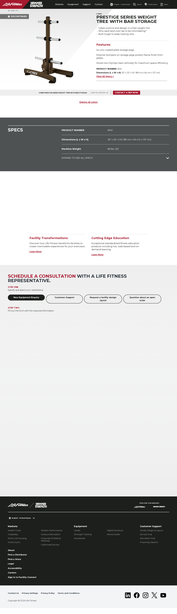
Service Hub (146, 535)
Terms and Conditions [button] (19, 602)
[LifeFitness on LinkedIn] (128, 600)
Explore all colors (88, 102)
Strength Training (83, 535)
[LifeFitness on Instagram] (145, 600)
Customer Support (64, 298)
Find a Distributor (18, 555)
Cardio (77, 531)
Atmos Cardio (113, 535)
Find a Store (15, 560)
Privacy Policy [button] (50, 598)
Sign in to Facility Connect (18, 580)
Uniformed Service (50, 545)
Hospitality (13, 535)
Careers (12, 574)
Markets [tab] (56, 4)
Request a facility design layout (103, 299)
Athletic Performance (51, 531)
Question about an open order (142, 299)
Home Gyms (14, 543)
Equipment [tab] (70, 4)
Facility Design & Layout (151, 531)
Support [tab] (84, 4)
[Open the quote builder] (150, 4)
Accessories (79, 539)
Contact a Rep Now (127, 93)
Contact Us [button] (13, 598)
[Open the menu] (164, 4)
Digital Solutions (115, 531)
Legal (11, 565)
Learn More (36, 252)
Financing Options (149, 543)
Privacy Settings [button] (31, 598)
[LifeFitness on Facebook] (137, 600)
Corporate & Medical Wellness (51, 540)
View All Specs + (105, 77)
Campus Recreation (50, 535)
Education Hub (147, 539)
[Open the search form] (136, 4)
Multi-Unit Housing (17, 539)
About (11, 550)
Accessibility (15, 569)
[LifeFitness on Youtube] (163, 600)
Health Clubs (14, 531)
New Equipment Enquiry (26, 298)
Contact (96, 4)
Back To (13, 11)
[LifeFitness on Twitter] (154, 600)
